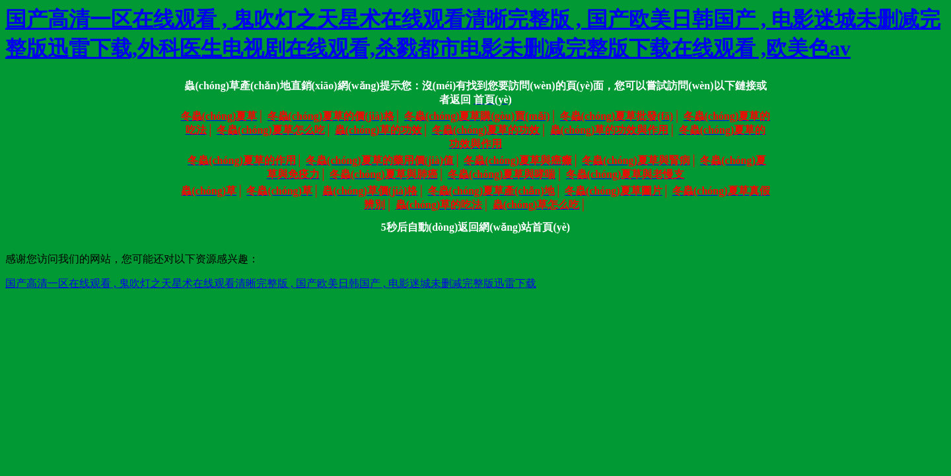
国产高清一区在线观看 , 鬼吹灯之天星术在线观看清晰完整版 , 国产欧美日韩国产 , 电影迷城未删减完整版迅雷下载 (270, 283)
